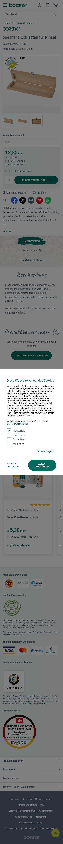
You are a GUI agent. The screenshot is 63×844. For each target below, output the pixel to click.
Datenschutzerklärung (17, 424)
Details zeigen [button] (46, 451)
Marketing (15, 444)
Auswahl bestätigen (13, 465)
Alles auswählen (42, 465)
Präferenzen (16, 435)
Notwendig (16, 430)
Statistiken (16, 439)
